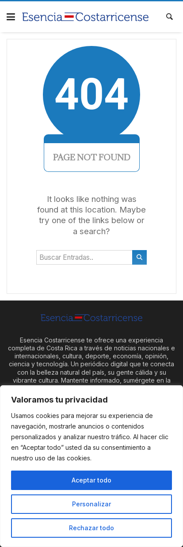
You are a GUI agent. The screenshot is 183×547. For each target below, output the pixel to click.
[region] (91, 466)
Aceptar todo (91, 480)
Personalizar (91, 504)
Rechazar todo (91, 528)
